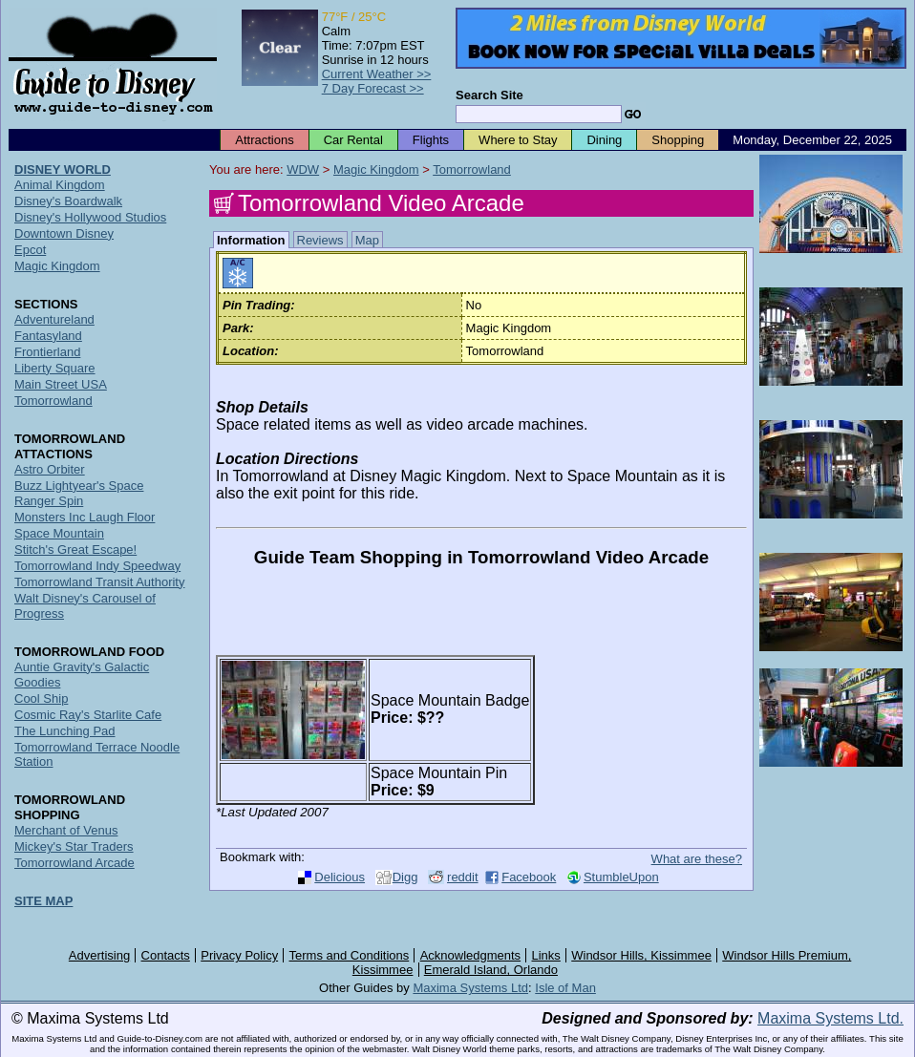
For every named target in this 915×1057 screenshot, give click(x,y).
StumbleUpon (621, 877)
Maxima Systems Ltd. (830, 1018)
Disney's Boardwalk (68, 201)
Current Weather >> (377, 74)
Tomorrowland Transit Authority (99, 582)
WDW (303, 169)
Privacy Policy (239, 955)
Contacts (165, 955)
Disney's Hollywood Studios (90, 217)
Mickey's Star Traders (74, 846)
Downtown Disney (64, 233)
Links (546, 955)
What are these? (696, 859)
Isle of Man (565, 988)
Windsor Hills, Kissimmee (641, 955)
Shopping (677, 140)
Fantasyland (48, 335)
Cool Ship (41, 698)
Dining (604, 140)
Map (367, 240)
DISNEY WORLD (62, 169)
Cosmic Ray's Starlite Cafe (87, 715)
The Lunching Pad (65, 731)
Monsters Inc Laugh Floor (84, 517)
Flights (431, 140)
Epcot (30, 250)
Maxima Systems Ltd (470, 988)
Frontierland (47, 352)
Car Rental (353, 140)
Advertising (99, 955)
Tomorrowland (472, 169)
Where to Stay (518, 140)
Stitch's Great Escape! (75, 549)
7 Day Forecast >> (373, 88)
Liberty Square (55, 368)
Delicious (339, 877)
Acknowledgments (470, 955)
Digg (405, 877)
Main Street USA (60, 384)
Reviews (320, 240)
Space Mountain (59, 533)
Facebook (528, 877)
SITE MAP (43, 901)
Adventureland (54, 319)
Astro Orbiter (49, 469)
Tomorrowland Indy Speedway (97, 566)
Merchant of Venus (65, 830)
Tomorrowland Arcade (74, 863)
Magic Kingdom (376, 169)
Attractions (264, 140)
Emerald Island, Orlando (491, 969)
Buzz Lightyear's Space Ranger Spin (78, 493)
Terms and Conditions (349, 955)
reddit (463, 877)
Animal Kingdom (59, 185)
